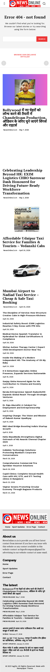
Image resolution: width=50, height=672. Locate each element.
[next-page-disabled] (46, 63)
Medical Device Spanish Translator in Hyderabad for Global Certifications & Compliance (23, 336)
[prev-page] (3, 63)
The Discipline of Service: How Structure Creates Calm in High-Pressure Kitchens (24, 314)
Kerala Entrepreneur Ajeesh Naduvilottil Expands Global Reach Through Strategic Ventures (25, 394)
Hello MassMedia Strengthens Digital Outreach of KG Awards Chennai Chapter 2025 (24, 439)
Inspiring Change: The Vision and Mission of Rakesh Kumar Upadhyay (24, 416)
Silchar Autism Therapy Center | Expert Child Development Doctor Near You (24, 348)
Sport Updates (9, 644)
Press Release (9, 597)
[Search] (41, 39)
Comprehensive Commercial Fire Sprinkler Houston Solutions (20, 464)
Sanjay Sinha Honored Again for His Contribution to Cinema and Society (22, 382)
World (5, 634)
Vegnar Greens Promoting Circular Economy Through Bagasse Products (22, 488)
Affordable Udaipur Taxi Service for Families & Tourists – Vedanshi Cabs (24, 242)
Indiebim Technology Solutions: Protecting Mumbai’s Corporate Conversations (19, 452)
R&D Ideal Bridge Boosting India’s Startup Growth (25, 427)
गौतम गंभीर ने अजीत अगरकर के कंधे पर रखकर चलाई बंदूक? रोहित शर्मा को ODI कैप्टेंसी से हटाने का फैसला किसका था (23, 650)
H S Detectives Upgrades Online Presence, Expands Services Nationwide (24, 372)
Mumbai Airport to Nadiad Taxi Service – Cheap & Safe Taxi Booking (21, 297)
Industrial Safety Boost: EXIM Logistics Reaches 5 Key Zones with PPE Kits (24, 324)
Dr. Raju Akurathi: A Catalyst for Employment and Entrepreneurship (21, 406)
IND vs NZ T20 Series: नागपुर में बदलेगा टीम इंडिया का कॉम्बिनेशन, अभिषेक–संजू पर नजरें (24, 639)
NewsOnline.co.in (10, 130)
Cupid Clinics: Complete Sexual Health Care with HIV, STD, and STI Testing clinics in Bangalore (23, 476)
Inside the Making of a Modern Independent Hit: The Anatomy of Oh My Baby (24, 360)
